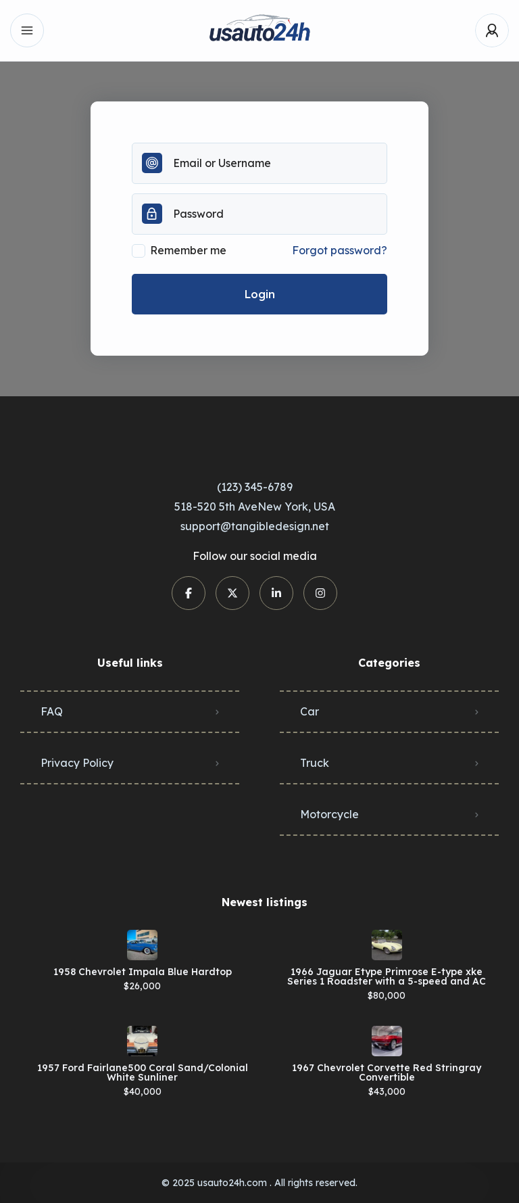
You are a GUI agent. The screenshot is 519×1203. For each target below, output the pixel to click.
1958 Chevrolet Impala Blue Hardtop (142, 971)
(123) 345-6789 (255, 487)
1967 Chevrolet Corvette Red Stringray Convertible (386, 1072)
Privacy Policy (77, 763)
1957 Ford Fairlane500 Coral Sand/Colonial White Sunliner (142, 1072)
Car (309, 711)
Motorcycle (329, 814)
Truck (314, 763)
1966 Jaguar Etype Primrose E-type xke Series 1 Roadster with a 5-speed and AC (386, 976)
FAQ (52, 711)
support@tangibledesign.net (254, 526)
